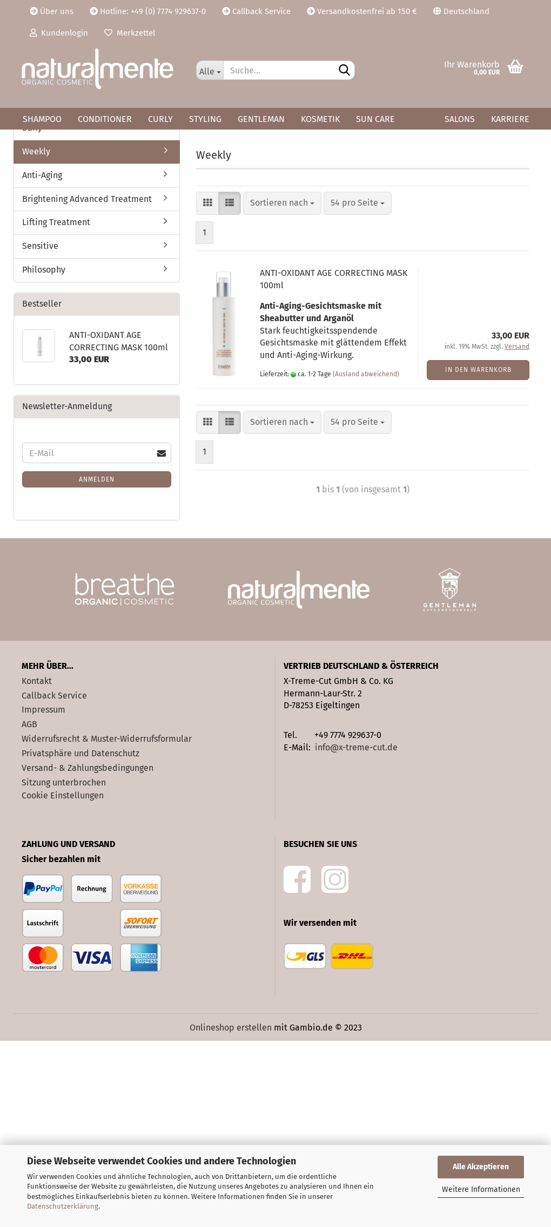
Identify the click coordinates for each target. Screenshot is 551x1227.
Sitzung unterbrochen (64, 969)
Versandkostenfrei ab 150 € (362, 11)
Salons (460, 119)
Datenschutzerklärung (62, 1206)
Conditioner (105, 119)
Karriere (510, 119)
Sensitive (40, 433)
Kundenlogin (59, 33)
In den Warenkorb (478, 556)
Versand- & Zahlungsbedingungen (87, 954)
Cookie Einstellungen (63, 982)
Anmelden (97, 665)
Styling (205, 119)
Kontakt (37, 867)
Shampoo (42, 119)
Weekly (36, 338)
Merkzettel (129, 33)
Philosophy (43, 456)
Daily (32, 314)
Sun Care (375, 119)
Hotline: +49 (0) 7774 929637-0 (148, 11)
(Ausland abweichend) (366, 560)
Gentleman (261, 119)
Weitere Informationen (481, 1189)
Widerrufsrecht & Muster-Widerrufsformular (107, 925)
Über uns (51, 11)
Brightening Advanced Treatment (87, 385)
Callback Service (256, 11)
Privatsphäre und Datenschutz (80, 939)
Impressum (43, 896)
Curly (160, 119)
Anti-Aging (42, 361)
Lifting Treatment (56, 409)
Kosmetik (320, 119)
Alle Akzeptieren (481, 1166)
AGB (29, 911)
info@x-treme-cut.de (356, 933)
